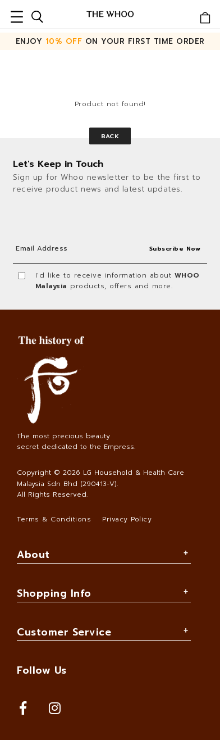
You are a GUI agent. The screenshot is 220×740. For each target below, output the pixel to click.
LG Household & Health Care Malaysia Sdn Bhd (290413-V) (100, 477)
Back (110, 135)
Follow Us (42, 670)
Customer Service (64, 632)
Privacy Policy (127, 519)
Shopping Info (54, 593)
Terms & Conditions (54, 519)
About (33, 554)
